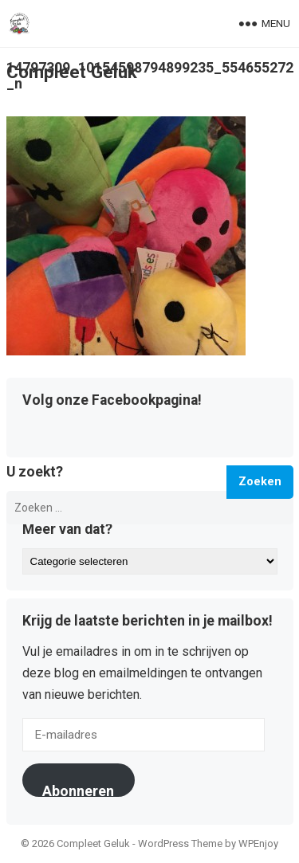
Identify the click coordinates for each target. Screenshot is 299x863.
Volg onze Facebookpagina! (112, 401)
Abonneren (78, 790)
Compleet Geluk (71, 71)
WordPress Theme (180, 843)
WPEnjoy (258, 843)
